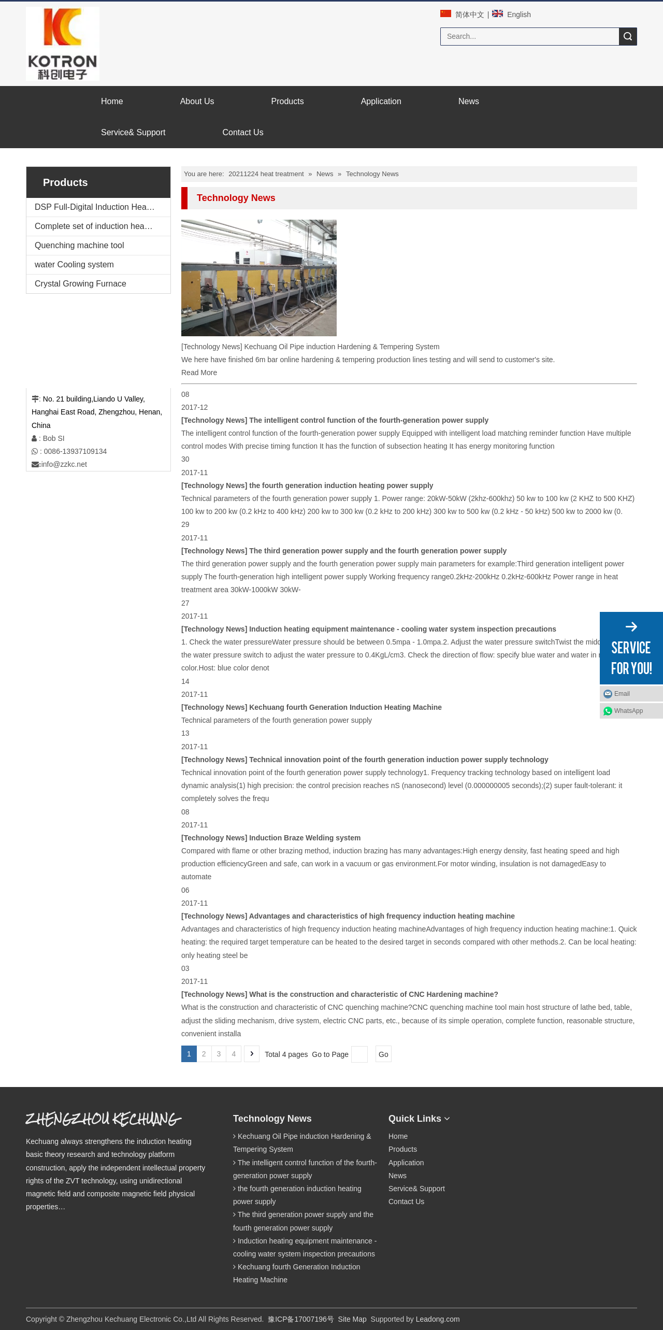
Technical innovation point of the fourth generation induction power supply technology (399, 759)
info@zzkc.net (64, 464)
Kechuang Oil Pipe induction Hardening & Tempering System (341, 346)
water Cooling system (74, 264)
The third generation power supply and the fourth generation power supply (378, 551)
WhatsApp (628, 710)
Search (628, 36)
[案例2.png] (73, 341)
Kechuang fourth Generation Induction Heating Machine (345, 707)
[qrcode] (500, 1116)
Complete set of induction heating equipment (102, 226)
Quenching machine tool (79, 245)
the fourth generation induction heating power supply (341, 485)
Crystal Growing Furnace (80, 283)
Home (398, 1136)
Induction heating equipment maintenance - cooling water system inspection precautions (402, 629)
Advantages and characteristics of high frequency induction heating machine (382, 916)
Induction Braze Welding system (305, 838)
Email (622, 693)
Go (383, 1054)
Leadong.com (438, 1319)
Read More (199, 372)
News (397, 1175)
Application (406, 1163)
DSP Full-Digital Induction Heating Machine (102, 207)
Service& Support (416, 1188)
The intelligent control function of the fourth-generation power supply (368, 420)
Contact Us (406, 1201)
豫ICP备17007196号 (301, 1319)
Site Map (352, 1319)
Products (402, 1149)
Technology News (212, 346)
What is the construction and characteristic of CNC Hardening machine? (373, 994)
